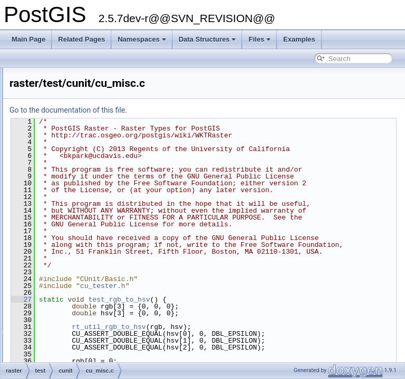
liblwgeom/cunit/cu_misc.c (71, 208)
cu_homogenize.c (59, 69)
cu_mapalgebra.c (59, 173)
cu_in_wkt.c (51, 127)
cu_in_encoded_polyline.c (71, 81)
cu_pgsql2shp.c (57, 347)
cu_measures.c (56, 185)
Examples (299, 39)
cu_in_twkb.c (53, 104)
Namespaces (142, 39)
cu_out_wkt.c (53, 324)
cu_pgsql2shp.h (57, 359)
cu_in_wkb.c (52, 115)
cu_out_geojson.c (59, 254)
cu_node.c (49, 231)
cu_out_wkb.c (54, 312)
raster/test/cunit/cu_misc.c (71, 220)
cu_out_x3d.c (53, 336)
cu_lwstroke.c (54, 162)
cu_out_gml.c (53, 266)
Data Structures (207, 39)
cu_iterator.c (52, 139)
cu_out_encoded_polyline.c (73, 243)
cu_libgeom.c (53, 150)
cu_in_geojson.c (58, 92)
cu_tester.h (234, 361)
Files (259, 39)
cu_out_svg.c (53, 289)
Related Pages (81, 39)
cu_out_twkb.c (55, 301)
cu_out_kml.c (53, 278)
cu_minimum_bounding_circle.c (79, 197)
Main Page (28, 39)
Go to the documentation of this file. (200, 110)
